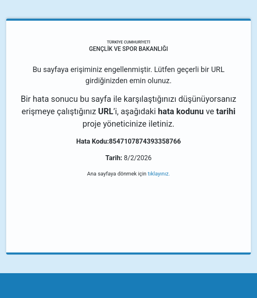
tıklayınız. (159, 174)
